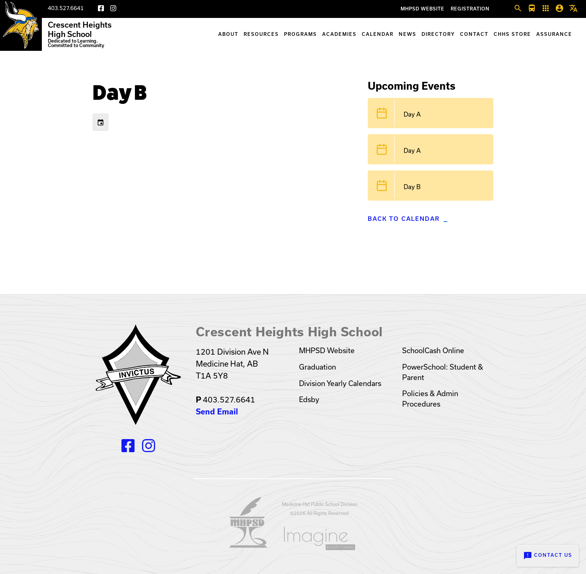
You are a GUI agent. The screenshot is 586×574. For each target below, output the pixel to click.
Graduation (317, 367)
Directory (438, 34)
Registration (470, 8)
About (228, 34)
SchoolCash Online (433, 350)
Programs (300, 34)
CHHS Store (512, 34)
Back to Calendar (404, 219)
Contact (474, 34)
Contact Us (547, 555)
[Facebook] (101, 9)
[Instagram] (113, 9)
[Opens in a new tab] (248, 545)
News (407, 34)
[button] (517, 8)
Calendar (378, 34)
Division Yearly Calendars (340, 383)
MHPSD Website (422, 8)
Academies (339, 34)
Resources (261, 34)
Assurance (554, 34)
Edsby (309, 399)
